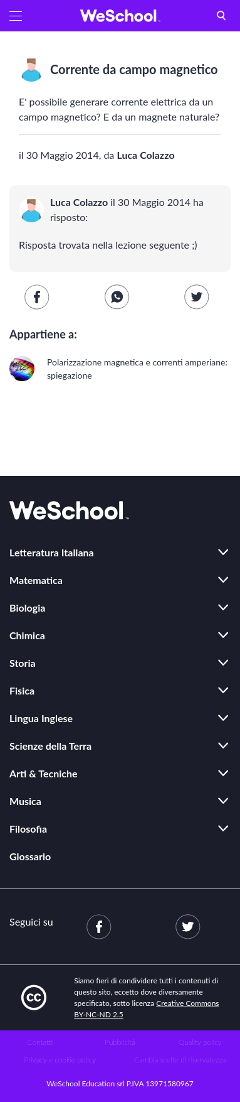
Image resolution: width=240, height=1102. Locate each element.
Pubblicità (120, 1042)
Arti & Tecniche (43, 773)
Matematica (36, 580)
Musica (25, 801)
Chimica (27, 635)
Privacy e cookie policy (60, 1059)
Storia (22, 663)
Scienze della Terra (50, 746)
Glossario (30, 856)
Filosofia (28, 829)
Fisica (21, 690)
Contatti (40, 1042)
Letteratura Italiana (51, 552)
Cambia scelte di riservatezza (180, 1059)
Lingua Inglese (41, 718)
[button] (15, 15)
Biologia (27, 607)
